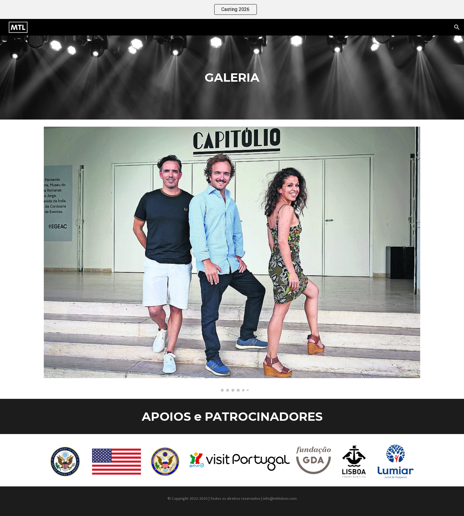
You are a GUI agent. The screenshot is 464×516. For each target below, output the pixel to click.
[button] (457, 27)
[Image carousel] (232, 259)
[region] (232, 9)
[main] (232, 77)
